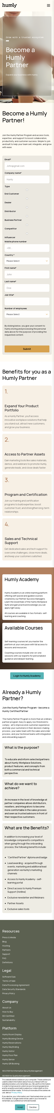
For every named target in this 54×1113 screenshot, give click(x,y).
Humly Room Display (11, 1034)
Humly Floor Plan (10, 1055)
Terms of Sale (8, 981)
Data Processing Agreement (16, 985)
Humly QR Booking (10, 1063)
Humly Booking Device (12, 1038)
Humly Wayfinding (10, 1047)
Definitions (7, 962)
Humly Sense (8, 1059)
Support (6, 954)
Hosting (6, 945)
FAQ (4, 958)
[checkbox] (27, 213)
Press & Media (9, 937)
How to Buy (7, 1011)
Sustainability (8, 1020)
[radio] (27, 191)
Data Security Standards (13, 989)
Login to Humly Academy (27, 675)
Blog (4, 941)
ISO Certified (8, 1016)
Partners (6, 950)
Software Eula (8, 976)
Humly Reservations (11, 1042)
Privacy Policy (17, 1092)
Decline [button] (33, 1107)
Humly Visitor (8, 1051)
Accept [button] (20, 1107)
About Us (6, 1007)
